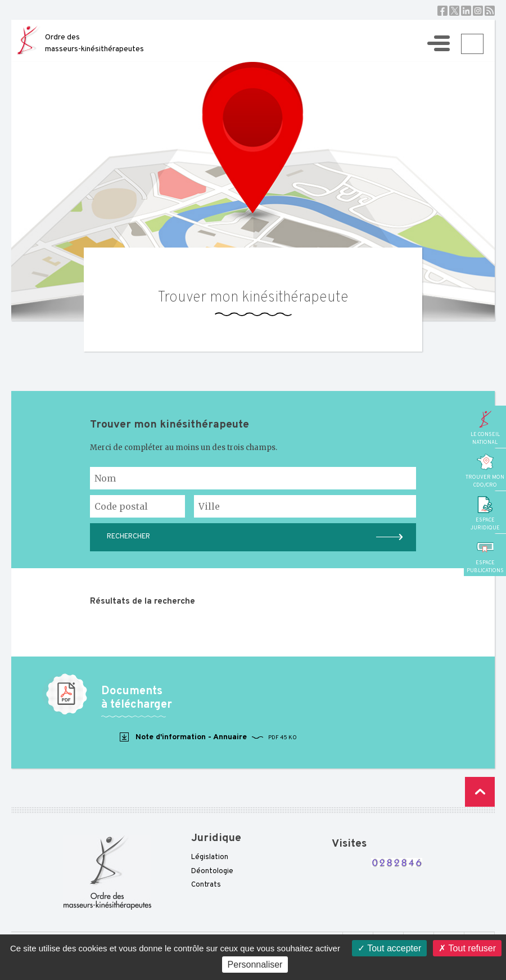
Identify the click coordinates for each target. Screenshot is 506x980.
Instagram (478, 11)
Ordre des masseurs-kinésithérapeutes (94, 43)
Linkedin (466, 11)
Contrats (206, 884)
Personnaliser (255, 964)
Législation (209, 857)
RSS (490, 11)
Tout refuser (467, 948)
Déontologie (212, 871)
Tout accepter (389, 948)
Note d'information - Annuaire (207, 737)
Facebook (442, 11)
